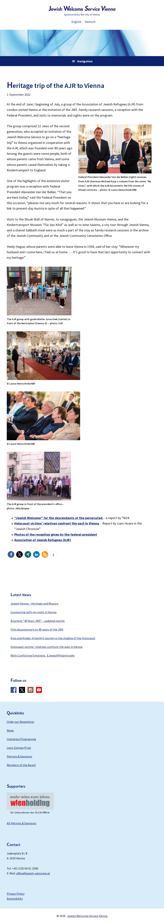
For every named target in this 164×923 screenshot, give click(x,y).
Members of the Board (21, 765)
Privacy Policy (15, 894)
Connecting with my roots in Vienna (33, 612)
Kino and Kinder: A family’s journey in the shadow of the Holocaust (53, 638)
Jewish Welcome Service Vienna (82, 8)
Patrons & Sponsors (19, 756)
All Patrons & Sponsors (21, 823)
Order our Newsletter (20, 722)
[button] (11, 554)
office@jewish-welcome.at (33, 873)
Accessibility (15, 898)
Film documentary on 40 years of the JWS (37, 629)
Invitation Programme (21, 739)
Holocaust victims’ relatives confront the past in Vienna (46, 647)
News (10, 730)
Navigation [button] (85, 61)
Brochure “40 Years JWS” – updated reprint (38, 621)
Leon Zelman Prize (19, 748)
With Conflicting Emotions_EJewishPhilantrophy (43, 655)
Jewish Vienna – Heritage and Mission (34, 603)
